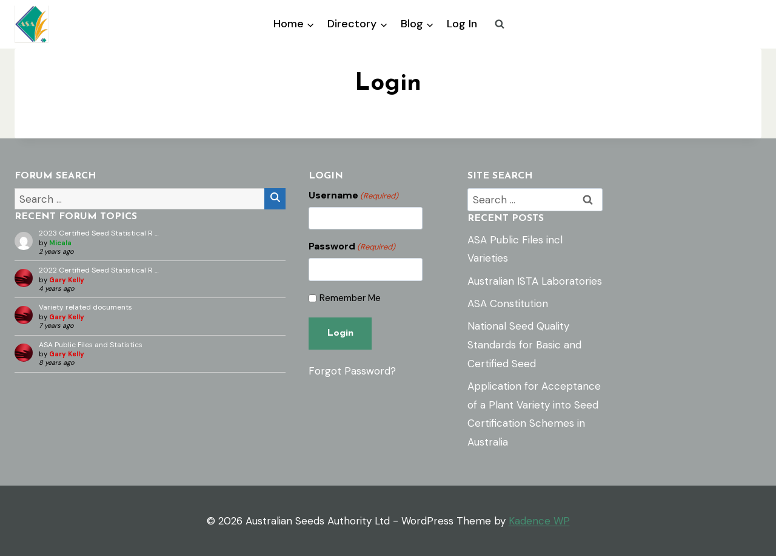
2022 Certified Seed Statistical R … (99, 270)
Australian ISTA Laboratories (534, 281)
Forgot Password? (352, 371)
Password (352, 246)
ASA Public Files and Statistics (90, 345)
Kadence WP (539, 520)
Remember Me (350, 298)
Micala (60, 243)
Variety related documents (85, 307)
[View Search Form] (499, 24)
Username (353, 195)
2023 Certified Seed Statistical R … (99, 233)
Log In (462, 23)
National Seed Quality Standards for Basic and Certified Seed (524, 344)
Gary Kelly (66, 280)
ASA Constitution (507, 303)
